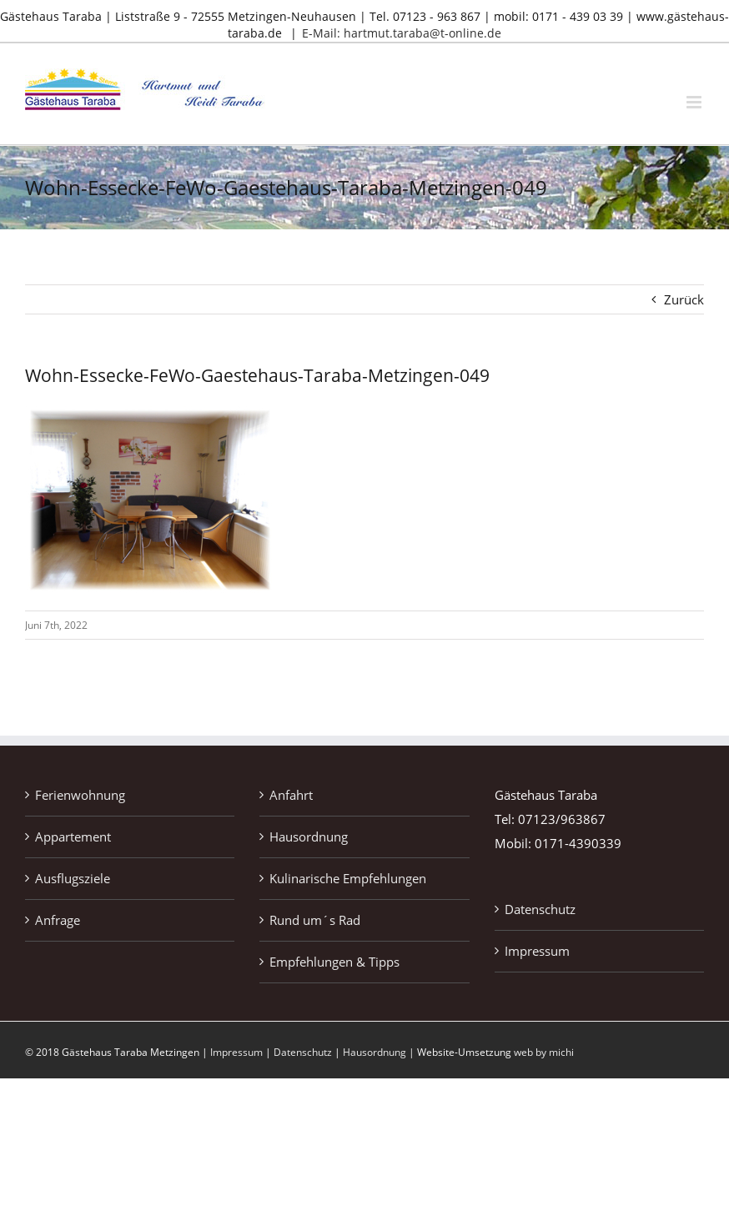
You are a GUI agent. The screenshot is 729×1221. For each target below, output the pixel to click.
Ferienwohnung (80, 794)
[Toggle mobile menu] (695, 102)
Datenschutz (540, 909)
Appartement (73, 836)
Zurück (684, 299)
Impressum (537, 950)
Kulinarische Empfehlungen (347, 878)
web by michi (544, 1052)
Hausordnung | (380, 1052)
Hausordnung (308, 836)
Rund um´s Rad (314, 920)
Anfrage (57, 920)
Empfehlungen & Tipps (334, 961)
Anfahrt (291, 794)
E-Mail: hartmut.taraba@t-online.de (401, 33)
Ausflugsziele (72, 878)
